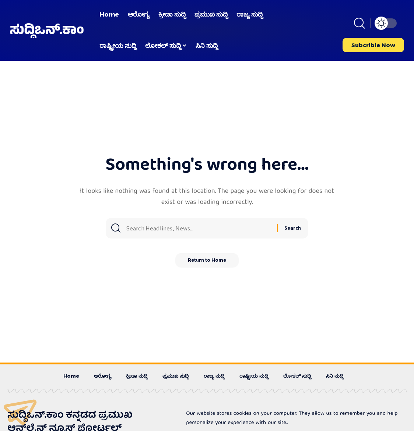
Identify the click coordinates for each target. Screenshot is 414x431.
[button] (359, 23)
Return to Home (207, 263)
